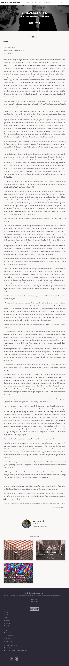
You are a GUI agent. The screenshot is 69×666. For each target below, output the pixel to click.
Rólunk (34, 2)
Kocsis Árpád (34, 23)
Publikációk (7, 633)
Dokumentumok (8, 635)
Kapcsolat (54, 2)
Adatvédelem (8, 641)
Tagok (39, 2)
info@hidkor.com (12, 648)
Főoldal (27, 2)
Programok (46, 2)
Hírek (5, 630)
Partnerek (7, 638)
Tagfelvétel (63, 2)
